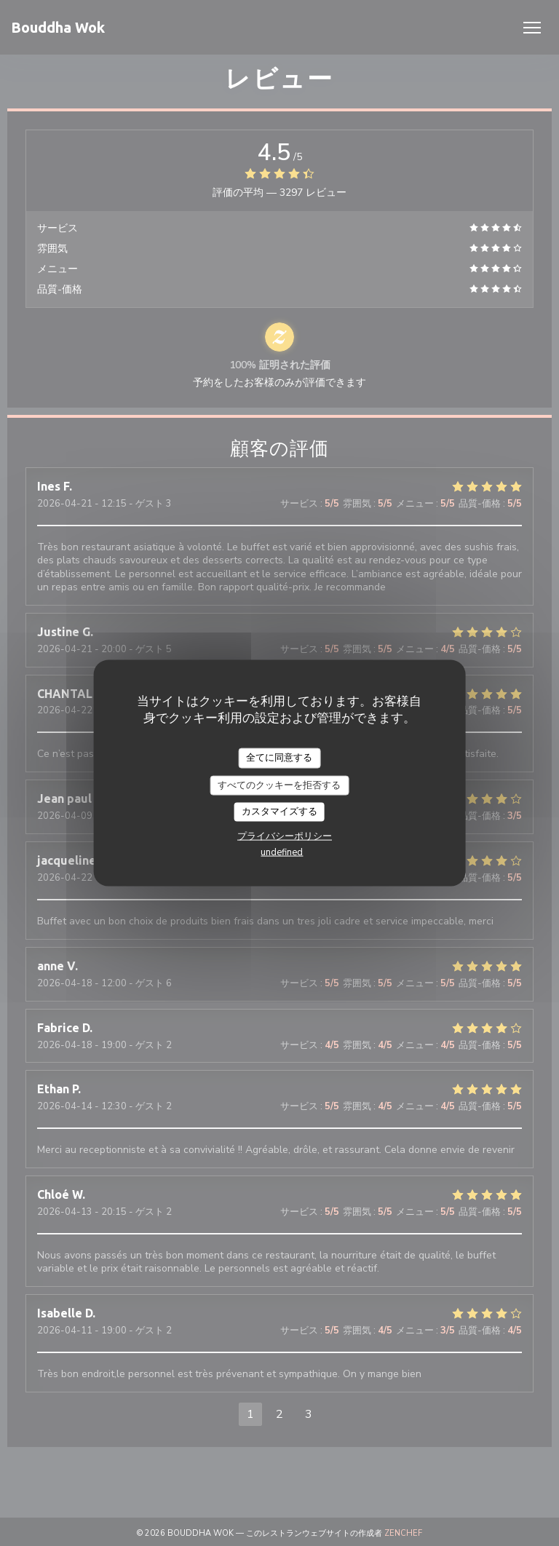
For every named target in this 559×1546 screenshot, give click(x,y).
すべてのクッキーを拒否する (279, 784)
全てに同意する (279, 757)
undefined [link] (282, 851)
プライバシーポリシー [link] (284, 835)
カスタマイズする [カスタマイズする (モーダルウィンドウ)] (279, 811)
